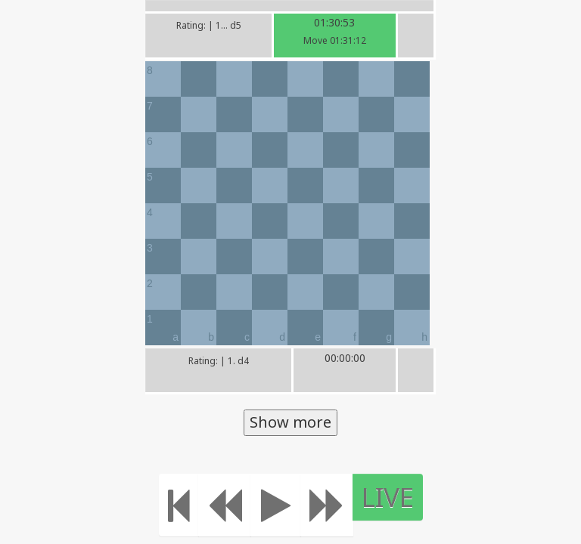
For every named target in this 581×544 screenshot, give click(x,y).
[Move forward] (326, 505)
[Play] (275, 505)
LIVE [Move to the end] (388, 497)
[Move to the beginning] (179, 505)
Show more (290, 422)
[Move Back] (224, 505)
